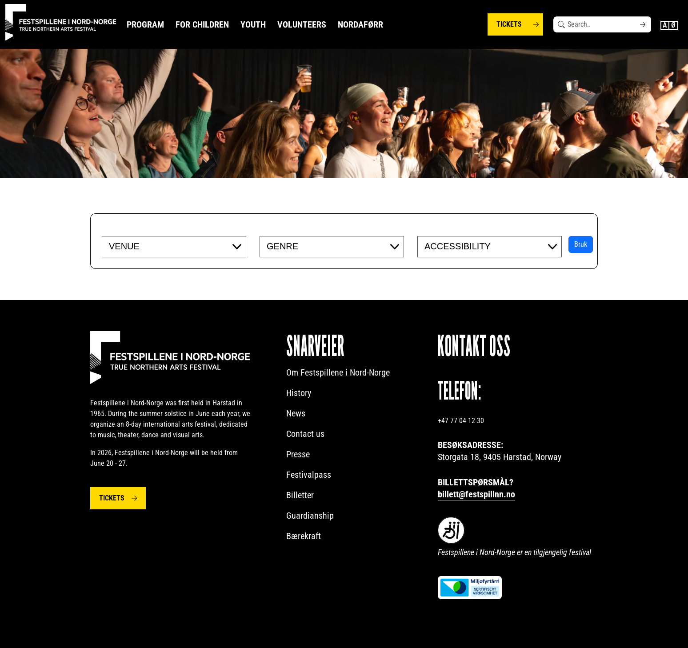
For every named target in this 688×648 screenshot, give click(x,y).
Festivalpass (308, 474)
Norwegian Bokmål (673, 25)
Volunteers (301, 24)
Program (145, 24)
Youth (253, 24)
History (298, 393)
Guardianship (310, 515)
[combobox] (174, 247)
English (664, 25)
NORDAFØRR (360, 24)
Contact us (305, 433)
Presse (298, 454)
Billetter (300, 495)
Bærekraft (303, 536)
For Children (202, 24)
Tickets (509, 24)
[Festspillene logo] (60, 22)
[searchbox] (163, 246)
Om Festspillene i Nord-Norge (338, 372)
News (295, 413)
